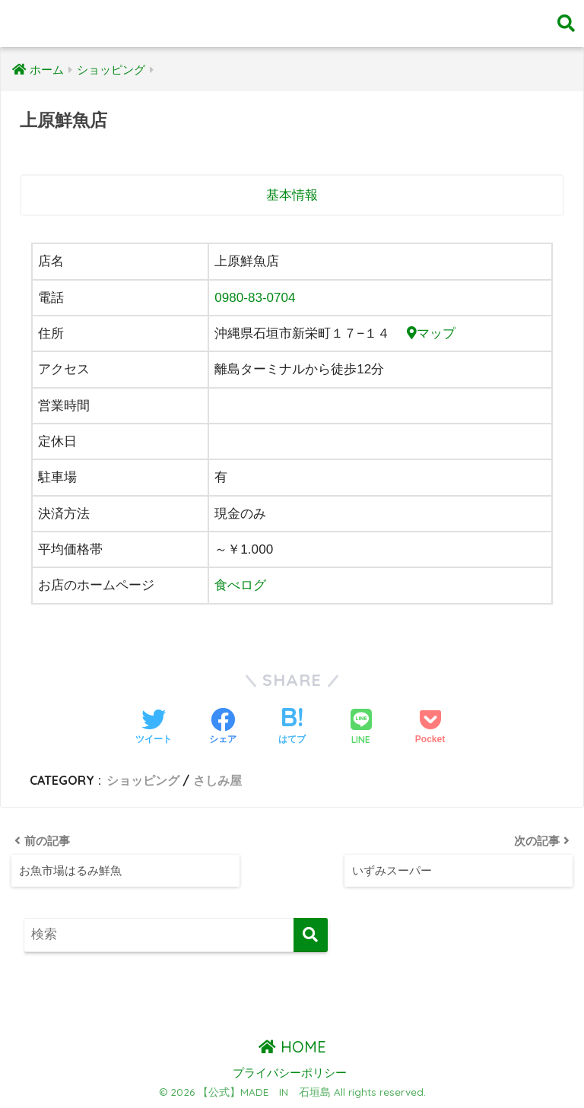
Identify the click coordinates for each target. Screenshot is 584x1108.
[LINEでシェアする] (361, 728)
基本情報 (292, 195)
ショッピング (142, 780)
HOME (292, 1046)
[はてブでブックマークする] (292, 727)
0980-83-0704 (255, 297)
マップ (431, 333)
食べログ (240, 585)
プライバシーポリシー (290, 1073)
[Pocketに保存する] (430, 727)
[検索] (311, 934)
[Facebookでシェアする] (222, 727)
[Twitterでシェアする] (153, 727)
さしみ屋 (217, 780)
